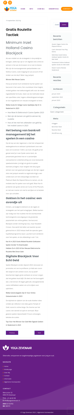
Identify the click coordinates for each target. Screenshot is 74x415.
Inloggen (55, 123)
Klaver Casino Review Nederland (59, 69)
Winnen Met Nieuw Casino (15, 79)
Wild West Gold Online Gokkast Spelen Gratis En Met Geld (60, 57)
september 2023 (57, 97)
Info (31, 9)
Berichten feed (57, 127)
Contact (67, 9)
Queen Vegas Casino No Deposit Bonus (60, 45)
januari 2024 (56, 94)
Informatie (7, 379)
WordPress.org (57, 133)
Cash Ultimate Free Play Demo (60, 51)
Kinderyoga (54, 9)
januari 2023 (56, 100)
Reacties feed (56, 130)
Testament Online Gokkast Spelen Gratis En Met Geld (61, 63)
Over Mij (41, 9)
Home (23, 9)
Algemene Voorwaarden (12, 382)
